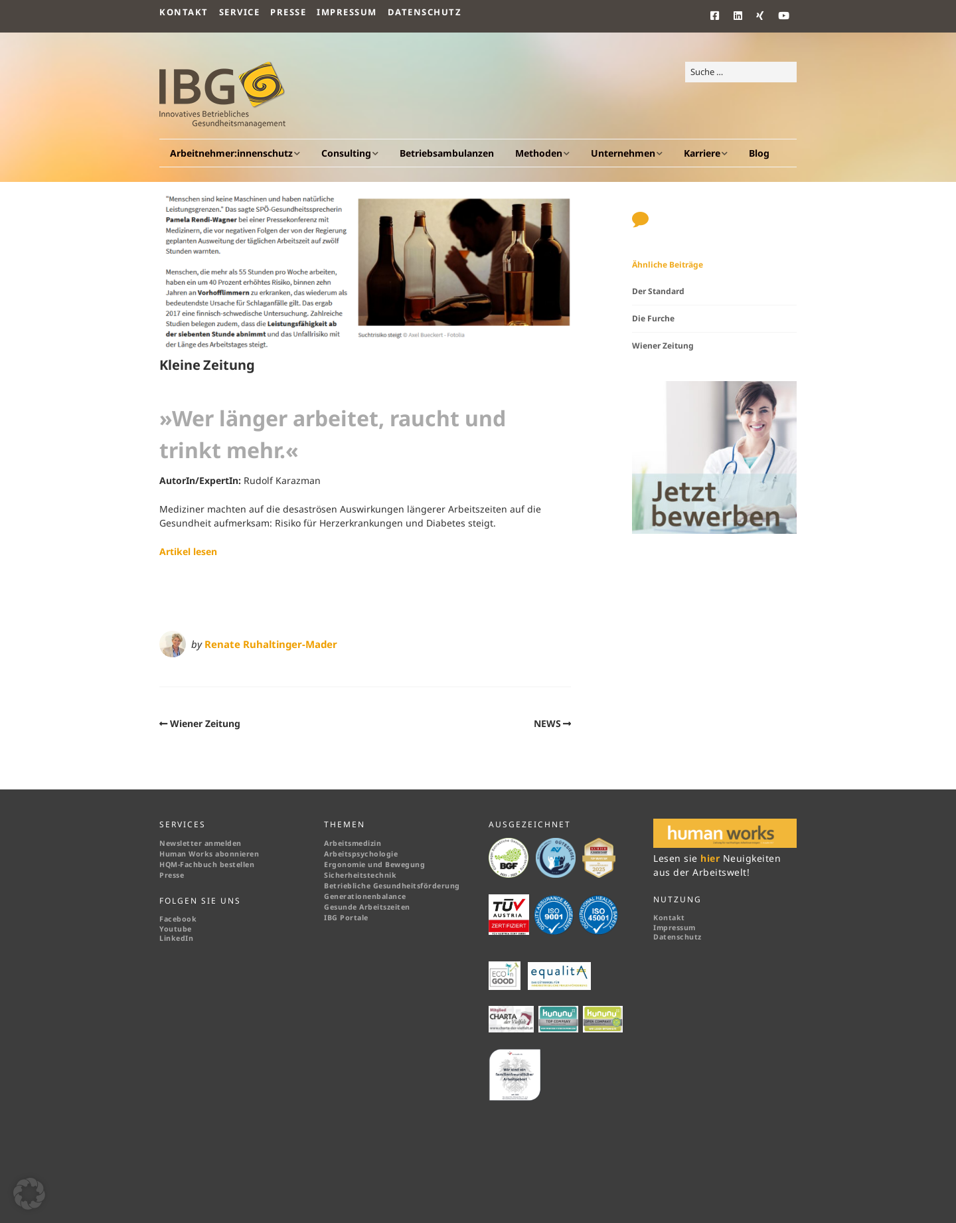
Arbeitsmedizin (352, 843)
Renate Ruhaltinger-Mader (270, 644)
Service (239, 12)
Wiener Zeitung (205, 723)
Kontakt (183, 12)
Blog (759, 153)
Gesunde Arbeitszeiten (367, 907)
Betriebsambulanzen (447, 153)
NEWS (547, 723)
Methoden (538, 153)
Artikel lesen (188, 551)
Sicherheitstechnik (360, 875)
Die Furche (653, 318)
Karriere (702, 153)
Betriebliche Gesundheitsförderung (392, 885)
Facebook (178, 919)
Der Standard (658, 291)
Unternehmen (623, 153)
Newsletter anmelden (200, 843)
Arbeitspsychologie (361, 853)
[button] (29, 1194)
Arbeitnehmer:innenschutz (231, 153)
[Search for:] (741, 72)
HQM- (169, 864)
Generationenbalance (365, 896)
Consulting (346, 153)
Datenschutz (425, 12)
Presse (288, 12)
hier (711, 858)
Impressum (347, 12)
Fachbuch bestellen (218, 864)
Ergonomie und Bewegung (374, 864)
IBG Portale (346, 917)
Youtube (175, 929)
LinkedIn (176, 938)
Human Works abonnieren (209, 853)
